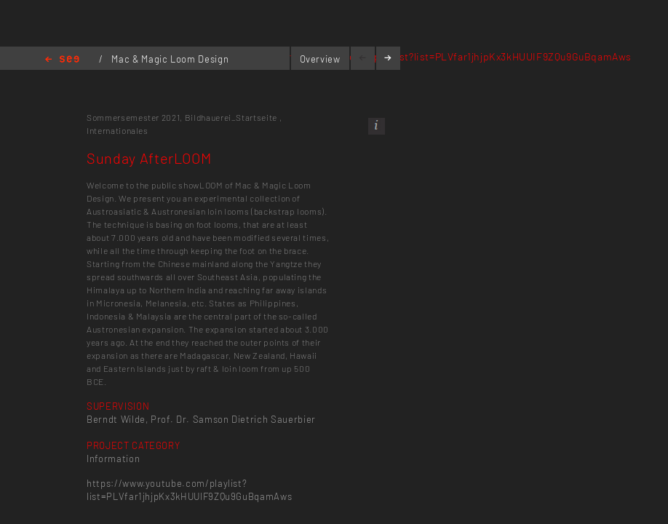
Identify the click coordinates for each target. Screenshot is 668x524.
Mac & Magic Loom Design (169, 59)
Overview (320, 59)
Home (62, 60)
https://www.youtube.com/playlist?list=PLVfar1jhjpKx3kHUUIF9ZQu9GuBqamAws (438, 56)
